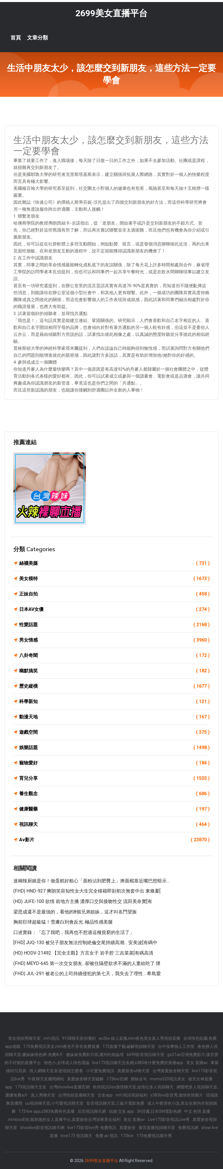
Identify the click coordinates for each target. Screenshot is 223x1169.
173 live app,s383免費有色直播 (47, 1111)
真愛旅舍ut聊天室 (133, 1070)
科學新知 (114, 702)
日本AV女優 (114, 609)
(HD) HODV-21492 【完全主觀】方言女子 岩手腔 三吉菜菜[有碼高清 (83, 953)
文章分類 (37, 38)
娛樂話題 (114, 748)
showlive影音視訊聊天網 (42, 1127)
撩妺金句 (139, 1079)
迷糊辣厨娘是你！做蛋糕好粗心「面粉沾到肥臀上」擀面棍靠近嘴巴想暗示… (91, 881)
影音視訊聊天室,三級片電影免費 (115, 1103)
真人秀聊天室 (43, 1095)
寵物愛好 (114, 763)
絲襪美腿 (114, 563)
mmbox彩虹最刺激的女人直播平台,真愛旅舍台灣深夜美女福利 (64, 1119)
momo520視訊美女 (167, 1079)
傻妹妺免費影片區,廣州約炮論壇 (95, 1054)
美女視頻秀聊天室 (24, 1038)
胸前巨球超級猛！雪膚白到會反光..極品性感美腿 (63, 922)
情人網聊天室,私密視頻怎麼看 (56, 1070)
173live (127, 1135)
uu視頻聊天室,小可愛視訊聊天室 (54, 1103)
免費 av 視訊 (106, 1135)
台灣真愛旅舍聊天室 (170, 1070)
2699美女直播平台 (111, 13)
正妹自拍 (114, 594)
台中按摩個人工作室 (176, 1046)
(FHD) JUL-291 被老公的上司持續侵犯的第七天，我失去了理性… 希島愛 (87, 973)
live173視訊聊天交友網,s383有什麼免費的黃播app (137, 1062)
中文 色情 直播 (197, 1111)
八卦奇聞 (114, 655)
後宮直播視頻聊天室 (157, 1127)
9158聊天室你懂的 (79, 1038)
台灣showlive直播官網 (69, 1087)
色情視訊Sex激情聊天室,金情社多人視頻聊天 (133, 1087)
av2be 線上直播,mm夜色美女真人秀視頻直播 (139, 1038)
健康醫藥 (114, 809)
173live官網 (117, 1079)
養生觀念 (114, 794)
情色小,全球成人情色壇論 (66, 1062)
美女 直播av (197, 1062)
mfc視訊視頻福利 (132, 1095)
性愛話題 (114, 625)
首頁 (15, 38)
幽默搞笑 (114, 671)
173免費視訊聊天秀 (154, 1135)
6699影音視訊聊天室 (145, 1054)
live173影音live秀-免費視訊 (91, 1127)
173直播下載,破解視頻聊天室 (128, 1046)
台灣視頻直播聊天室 (76, 1095)
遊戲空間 (114, 732)
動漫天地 (114, 717)
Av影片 (114, 840)
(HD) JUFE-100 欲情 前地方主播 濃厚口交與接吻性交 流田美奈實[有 (82, 901)
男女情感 (114, 640)
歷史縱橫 (114, 686)
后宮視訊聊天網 (92, 1111)
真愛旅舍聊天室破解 (85, 1079)
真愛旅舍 (127, 1127)
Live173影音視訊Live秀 (169, 1119)
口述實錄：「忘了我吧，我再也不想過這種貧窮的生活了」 (73, 932)
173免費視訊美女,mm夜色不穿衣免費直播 (61, 1046)
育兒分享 (114, 778)
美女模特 (114, 579)
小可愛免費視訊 (100, 1070)
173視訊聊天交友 (30, 1087)
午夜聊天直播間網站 (46, 1079)
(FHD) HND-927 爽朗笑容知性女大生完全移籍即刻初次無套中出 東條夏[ (87, 891)
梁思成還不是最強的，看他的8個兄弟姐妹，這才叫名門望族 (75, 912)
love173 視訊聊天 (76, 1135)
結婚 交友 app (121, 1111)
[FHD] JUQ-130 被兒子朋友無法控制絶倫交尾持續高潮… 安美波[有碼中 (85, 942)
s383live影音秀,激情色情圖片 (176, 1095)
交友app (105, 1095)
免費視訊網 (188, 1127)
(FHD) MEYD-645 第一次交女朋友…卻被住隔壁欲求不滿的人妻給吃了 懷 (87, 963)
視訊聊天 (114, 824)
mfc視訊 (51, 1038)
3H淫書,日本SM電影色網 (159, 1111)
